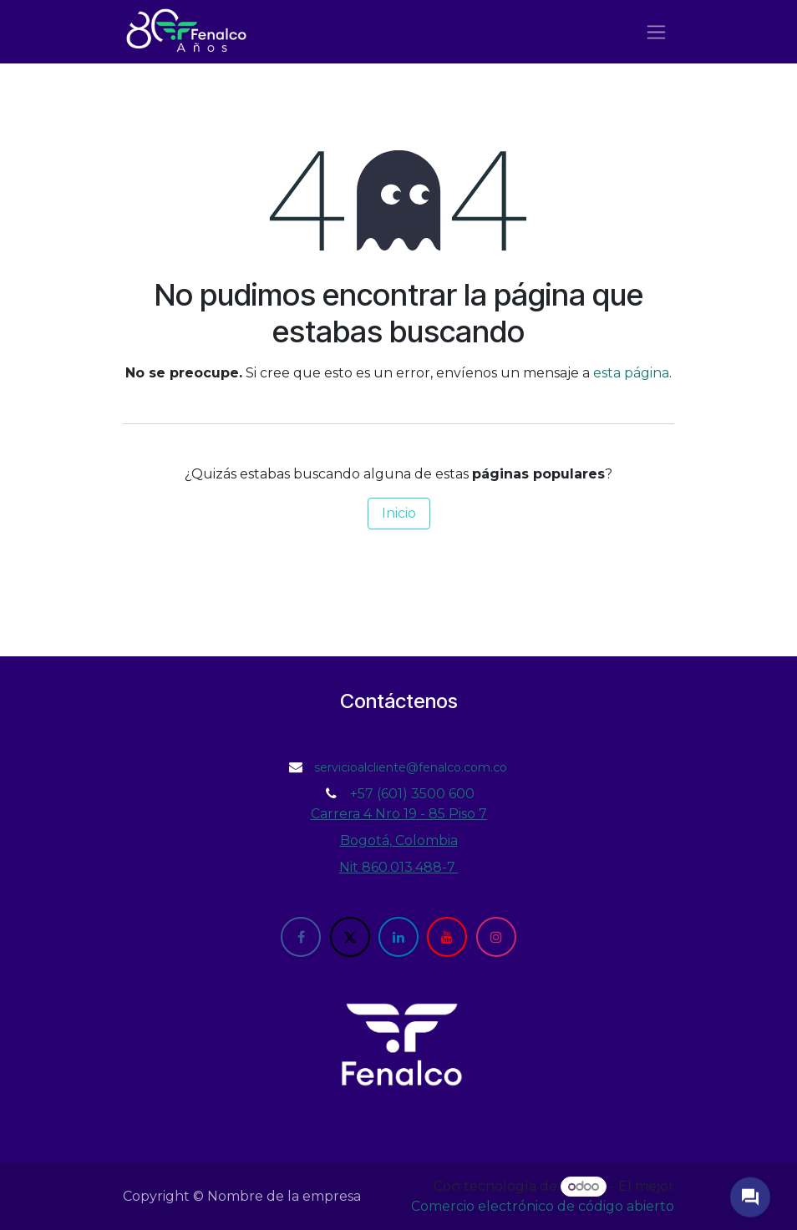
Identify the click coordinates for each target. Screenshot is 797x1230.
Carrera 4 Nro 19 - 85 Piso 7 (399, 814)
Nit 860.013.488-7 (399, 867)
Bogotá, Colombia (399, 840)
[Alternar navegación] (656, 31)
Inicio (399, 513)
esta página (631, 373)
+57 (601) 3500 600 (412, 794)
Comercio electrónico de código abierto (542, 1206)
